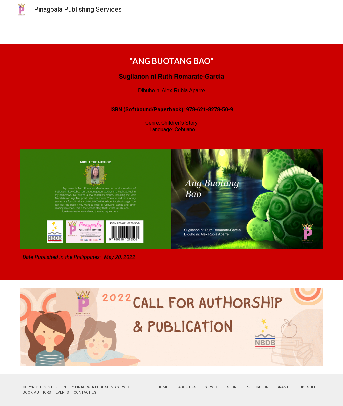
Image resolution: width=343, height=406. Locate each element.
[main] (171, 100)
